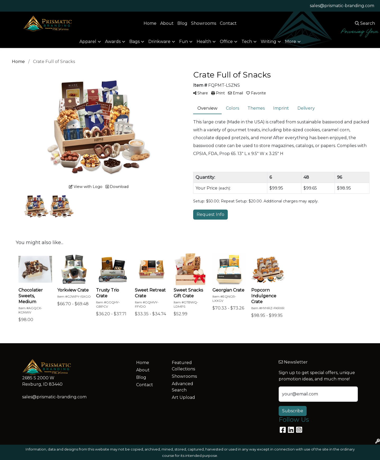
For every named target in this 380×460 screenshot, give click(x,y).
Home (150, 23)
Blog (182, 23)
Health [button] (204, 41)
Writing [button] (268, 41)
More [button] (290, 41)
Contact (228, 23)
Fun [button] (183, 41)
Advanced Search (182, 387)
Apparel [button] (87, 41)
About (167, 23)
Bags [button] (134, 41)
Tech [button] (246, 41)
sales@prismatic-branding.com (342, 5)
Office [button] (226, 41)
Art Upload (183, 397)
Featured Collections (183, 365)
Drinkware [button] (159, 41)
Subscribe (292, 410)
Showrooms (203, 23)
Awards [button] (113, 41)
